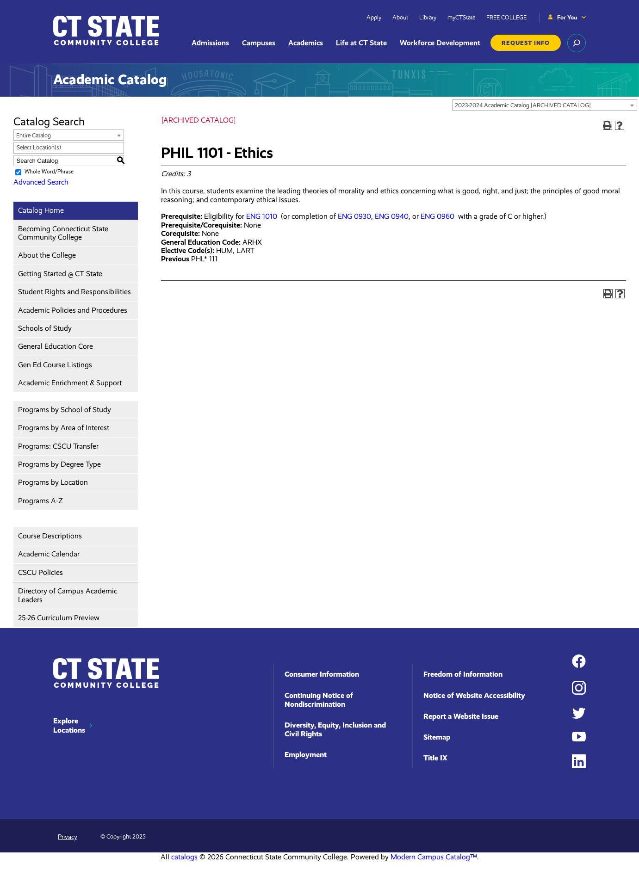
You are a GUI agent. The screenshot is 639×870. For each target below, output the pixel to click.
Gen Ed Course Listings (55, 364)
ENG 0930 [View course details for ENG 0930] (354, 216)
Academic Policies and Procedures (72, 310)
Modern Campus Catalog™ (434, 856)
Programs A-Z (40, 500)
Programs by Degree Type (59, 464)
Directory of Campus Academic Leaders (67, 595)
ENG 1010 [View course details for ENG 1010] (261, 216)
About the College (47, 255)
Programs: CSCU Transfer (58, 446)
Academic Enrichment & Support (70, 382)
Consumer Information (322, 674)
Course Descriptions (50, 535)
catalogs (184, 856)
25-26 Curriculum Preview (58, 617)
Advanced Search (40, 182)
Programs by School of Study (64, 409)
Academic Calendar (49, 553)
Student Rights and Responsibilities (74, 291)
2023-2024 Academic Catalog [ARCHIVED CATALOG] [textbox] (523, 105)
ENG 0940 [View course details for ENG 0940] (392, 216)
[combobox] (544, 105)
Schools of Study (45, 328)
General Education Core (55, 346)
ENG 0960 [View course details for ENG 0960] (437, 216)
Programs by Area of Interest (63, 427)
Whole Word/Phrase (49, 171)
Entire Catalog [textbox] (33, 135)
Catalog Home (41, 210)
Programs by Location (53, 482)
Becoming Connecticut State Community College (63, 232)
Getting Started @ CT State (60, 273)
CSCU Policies (40, 572)
